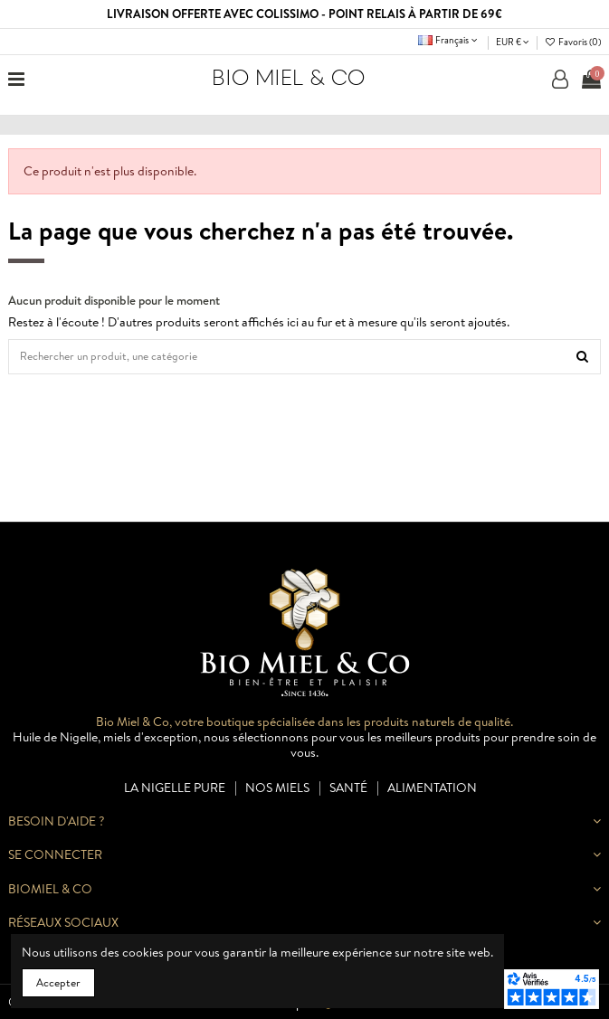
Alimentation (432, 787)
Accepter (58, 982)
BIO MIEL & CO (288, 78)
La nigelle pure (174, 787)
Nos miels (277, 787)
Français (449, 39)
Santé (348, 787)
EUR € (512, 41)
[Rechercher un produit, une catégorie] (582, 356)
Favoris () (573, 41)
